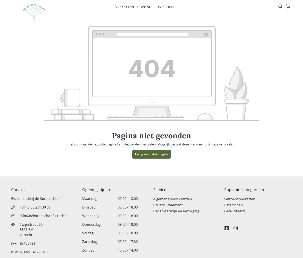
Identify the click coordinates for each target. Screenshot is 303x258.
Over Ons (165, 7)
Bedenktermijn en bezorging (176, 211)
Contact (145, 7)
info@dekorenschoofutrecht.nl (45, 215)
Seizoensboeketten (239, 199)
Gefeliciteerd (234, 211)
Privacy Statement (168, 205)
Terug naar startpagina (152, 154)
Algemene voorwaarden (172, 199)
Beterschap (233, 205)
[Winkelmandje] (288, 7)
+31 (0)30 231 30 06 (35, 207)
